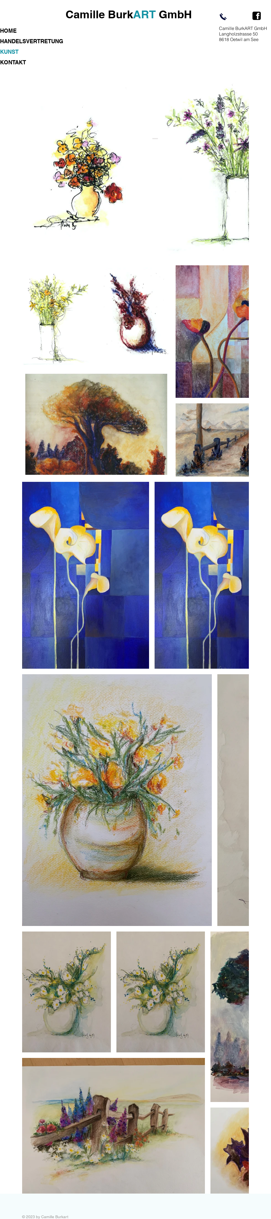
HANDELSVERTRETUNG (31, 41)
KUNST (9, 52)
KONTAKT (13, 62)
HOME (8, 30)
